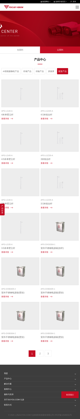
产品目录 (2, 209)
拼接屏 (51, 71)
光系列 (20, 50)
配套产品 (63, 71)
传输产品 (40, 71)
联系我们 (70, 395)
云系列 (60, 50)
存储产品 (27, 71)
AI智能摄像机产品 (11, 71)
